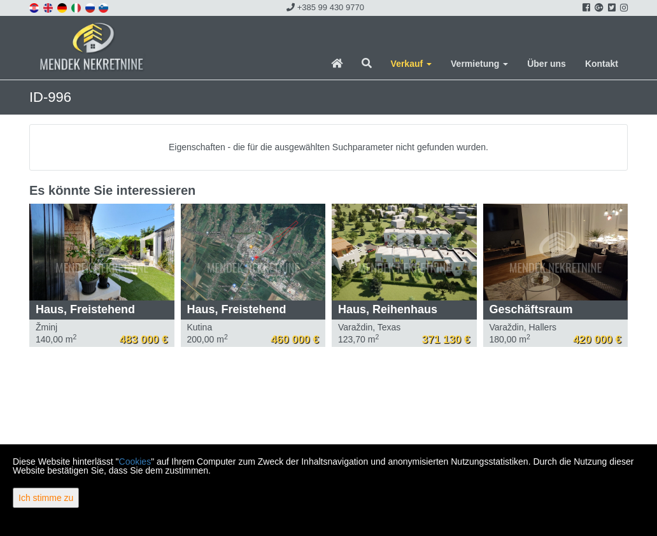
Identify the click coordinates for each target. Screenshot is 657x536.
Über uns (546, 64)
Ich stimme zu (45, 498)
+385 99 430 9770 (325, 7)
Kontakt (601, 64)
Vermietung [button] (479, 64)
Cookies (135, 461)
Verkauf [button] (411, 64)
